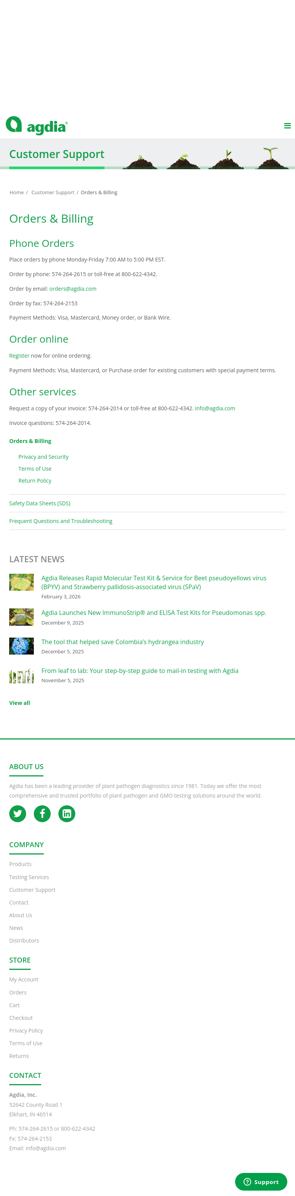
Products (20, 871)
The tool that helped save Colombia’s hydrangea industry (122, 649)
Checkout (21, 1025)
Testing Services (29, 884)
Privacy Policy (26, 1038)
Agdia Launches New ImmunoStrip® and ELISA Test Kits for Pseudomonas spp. (154, 620)
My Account (23, 987)
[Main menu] (287, 133)
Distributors (24, 948)
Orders (18, 1000)
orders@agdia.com (73, 296)
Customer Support (53, 200)
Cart (14, 1012)
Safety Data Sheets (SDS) (50, 513)
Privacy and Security (43, 464)
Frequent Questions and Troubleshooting (61, 528)
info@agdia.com (215, 416)
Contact (18, 910)
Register (19, 363)
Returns (19, 1063)
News (16, 935)
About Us (20, 922)
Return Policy (34, 488)
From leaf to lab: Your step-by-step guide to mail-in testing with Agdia (140, 678)
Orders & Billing (30, 448)
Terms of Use (34, 476)
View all (19, 710)
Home (17, 200)
